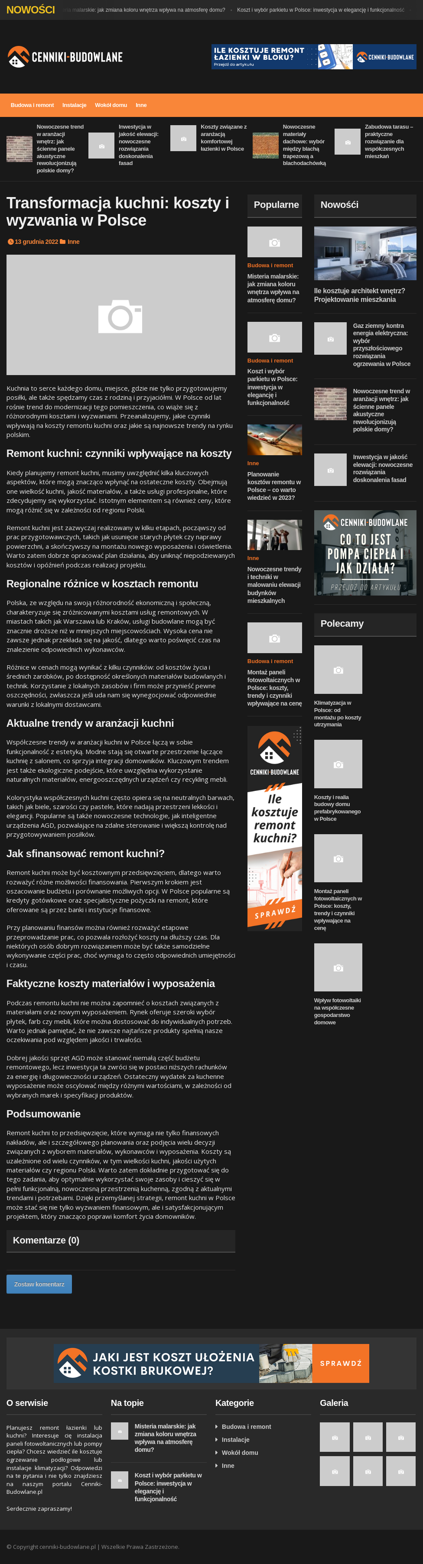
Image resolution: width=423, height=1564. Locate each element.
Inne (141, 105)
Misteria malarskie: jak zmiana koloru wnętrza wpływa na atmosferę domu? (141, 10)
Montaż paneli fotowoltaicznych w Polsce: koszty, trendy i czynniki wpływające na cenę (274, 688)
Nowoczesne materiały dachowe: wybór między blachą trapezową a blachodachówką (304, 144)
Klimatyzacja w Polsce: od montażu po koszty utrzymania (337, 713)
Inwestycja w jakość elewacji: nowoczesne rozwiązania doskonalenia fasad (139, 144)
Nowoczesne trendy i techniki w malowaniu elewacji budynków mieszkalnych (274, 585)
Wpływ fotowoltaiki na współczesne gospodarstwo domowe (337, 1011)
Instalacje (74, 105)
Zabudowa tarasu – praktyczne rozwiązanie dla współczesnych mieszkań (389, 141)
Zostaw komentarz (39, 1284)
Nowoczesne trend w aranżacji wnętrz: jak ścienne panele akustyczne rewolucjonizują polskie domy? (60, 148)
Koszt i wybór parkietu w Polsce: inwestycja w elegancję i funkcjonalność (322, 10)
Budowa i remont (32, 105)
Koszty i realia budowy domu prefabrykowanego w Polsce (337, 808)
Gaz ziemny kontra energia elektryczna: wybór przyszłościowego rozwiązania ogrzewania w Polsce (381, 344)
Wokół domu (111, 105)
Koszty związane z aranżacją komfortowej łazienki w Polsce (224, 137)
